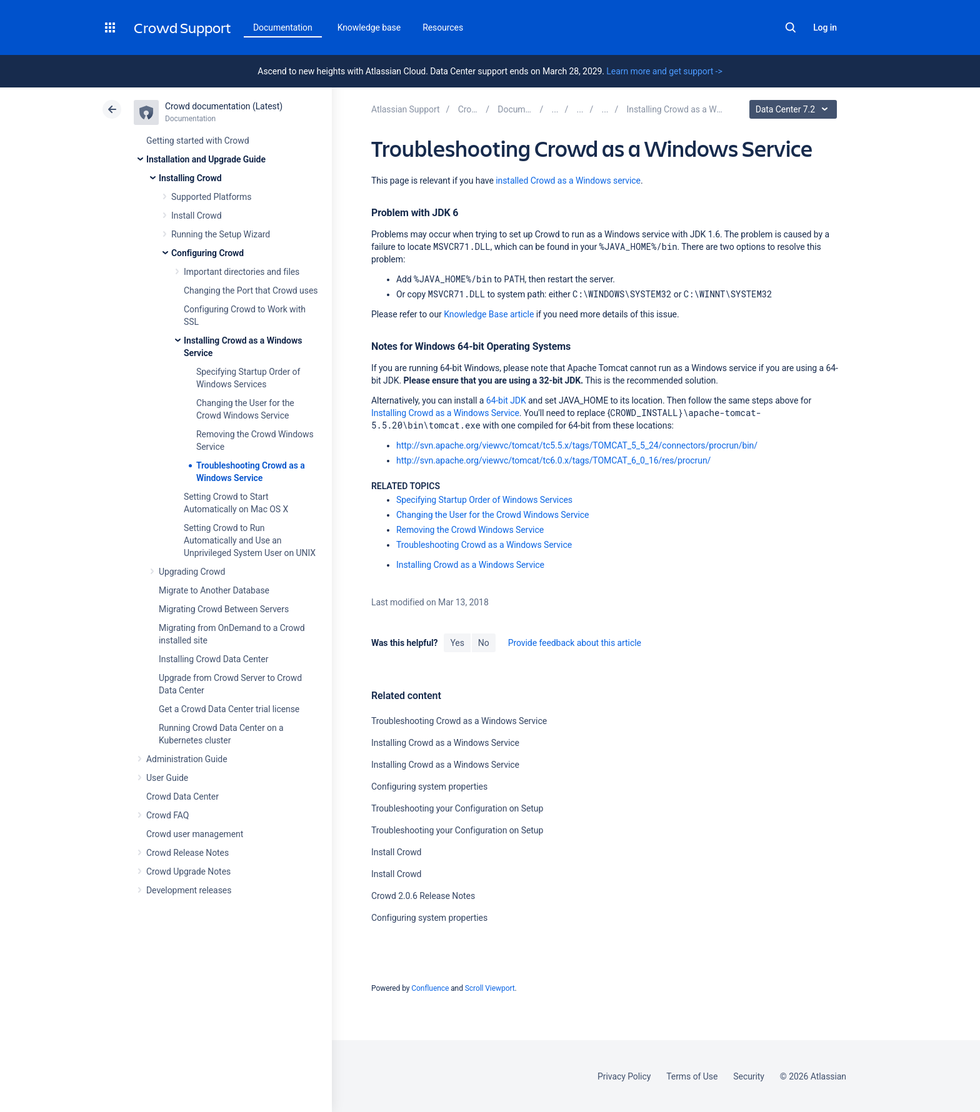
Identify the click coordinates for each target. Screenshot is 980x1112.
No (483, 643)
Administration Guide (187, 759)
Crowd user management (194, 834)
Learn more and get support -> (664, 71)
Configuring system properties (429, 787)
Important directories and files (241, 272)
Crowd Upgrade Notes (188, 871)
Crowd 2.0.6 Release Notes (423, 896)
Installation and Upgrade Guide (206, 159)
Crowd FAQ (167, 815)
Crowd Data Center (182, 797)
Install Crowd (196, 216)
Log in (825, 27)
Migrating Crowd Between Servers (224, 609)
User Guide (167, 778)
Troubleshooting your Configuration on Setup (457, 808)
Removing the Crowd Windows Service (470, 530)
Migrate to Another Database (214, 590)
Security (748, 1076)
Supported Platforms (211, 197)
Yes (457, 643)
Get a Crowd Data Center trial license (229, 709)
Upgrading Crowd (192, 572)
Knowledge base (369, 27)
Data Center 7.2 (795, 109)
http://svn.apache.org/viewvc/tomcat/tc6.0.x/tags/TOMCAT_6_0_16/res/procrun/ (553, 460)
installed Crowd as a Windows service (568, 181)
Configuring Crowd (207, 253)
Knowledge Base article (489, 314)
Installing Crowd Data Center (213, 659)
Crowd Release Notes (187, 853)
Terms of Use (692, 1076)
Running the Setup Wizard (220, 234)
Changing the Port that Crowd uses (251, 290)
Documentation (282, 27)
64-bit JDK (506, 400)
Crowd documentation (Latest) (223, 106)
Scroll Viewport (490, 988)
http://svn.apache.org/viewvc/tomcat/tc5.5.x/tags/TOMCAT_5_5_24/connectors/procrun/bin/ (577, 445)
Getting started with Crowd (197, 141)
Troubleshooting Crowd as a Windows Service (484, 545)
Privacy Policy (624, 1076)
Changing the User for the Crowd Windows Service (492, 515)
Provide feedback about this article (574, 643)
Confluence (430, 988)
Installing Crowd (190, 178)
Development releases (188, 890)
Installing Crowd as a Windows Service (445, 413)
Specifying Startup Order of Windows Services (484, 500)
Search (791, 27)
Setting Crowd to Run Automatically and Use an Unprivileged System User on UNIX (250, 540)
